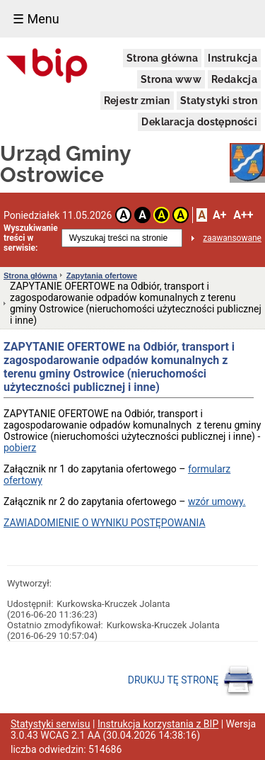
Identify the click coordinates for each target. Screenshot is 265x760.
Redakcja (234, 79)
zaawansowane (232, 238)
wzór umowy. (217, 501)
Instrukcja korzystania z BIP (158, 724)
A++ (243, 215)
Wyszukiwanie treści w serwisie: (31, 238)
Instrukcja (232, 58)
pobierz (20, 447)
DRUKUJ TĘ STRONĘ (191, 680)
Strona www (171, 79)
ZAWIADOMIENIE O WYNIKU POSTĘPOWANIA (105, 522)
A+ (219, 215)
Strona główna (162, 58)
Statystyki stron (218, 100)
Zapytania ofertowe (101, 275)
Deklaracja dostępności (199, 121)
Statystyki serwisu (50, 724)
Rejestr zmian (137, 100)
